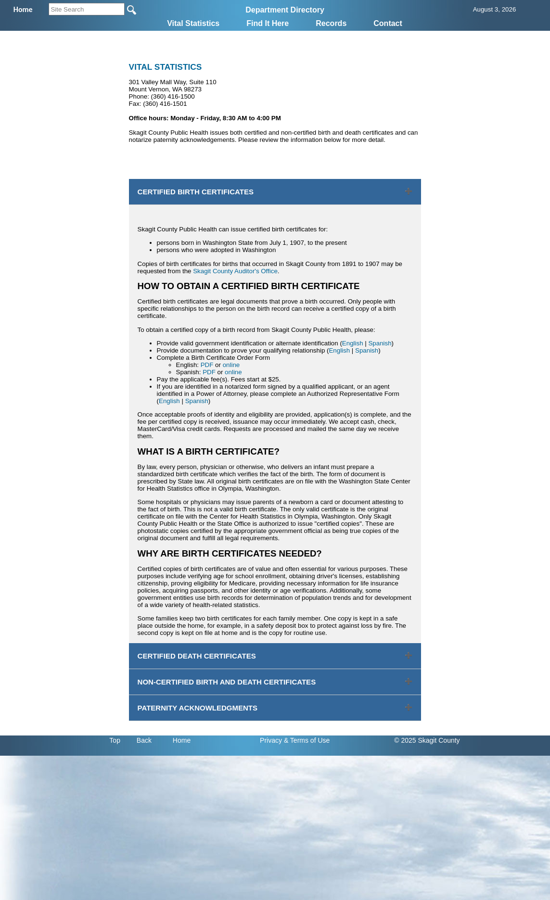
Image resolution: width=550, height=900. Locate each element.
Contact (387, 23)
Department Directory (284, 10)
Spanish (379, 343)
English (352, 343)
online (231, 364)
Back (144, 740)
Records (331, 23)
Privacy (271, 740)
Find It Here (267, 23)
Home (182, 740)
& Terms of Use (307, 740)
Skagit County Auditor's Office (235, 271)
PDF (207, 364)
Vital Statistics (193, 23)
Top (114, 740)
